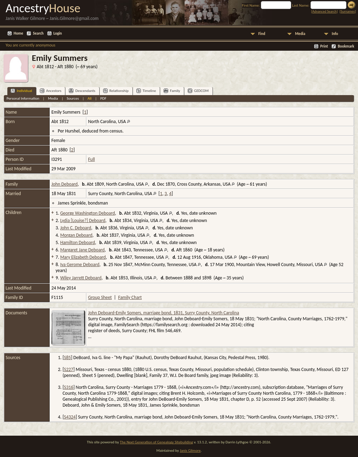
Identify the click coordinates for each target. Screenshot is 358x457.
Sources (73, 98)
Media (300, 33)
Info (335, 33)
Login (57, 33)
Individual (21, 90)
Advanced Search (324, 11)
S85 (67, 357)
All (89, 98)
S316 (68, 387)
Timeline (146, 90)
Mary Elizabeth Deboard (83, 257)
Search (38, 33)
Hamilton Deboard (77, 242)
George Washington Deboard (87, 213)
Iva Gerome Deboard (79, 264)
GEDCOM (198, 90)
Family (172, 90)
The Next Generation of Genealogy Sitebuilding (156, 442)
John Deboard (64, 184)
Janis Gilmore (190, 450)
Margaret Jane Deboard (82, 250)
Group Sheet (100, 297)
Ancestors (51, 90)
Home (18, 33)
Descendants (82, 90)
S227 (68, 369)
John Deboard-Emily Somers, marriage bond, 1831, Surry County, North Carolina (163, 313)
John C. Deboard (75, 228)
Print (324, 46)
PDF (103, 98)
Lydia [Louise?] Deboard (82, 220)
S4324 (70, 417)
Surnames (348, 11)
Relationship (116, 90)
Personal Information (23, 98)
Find (261, 33)
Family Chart (130, 297)
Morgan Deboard (76, 235)
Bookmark (346, 46)
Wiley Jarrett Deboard (80, 278)
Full (91, 159)
